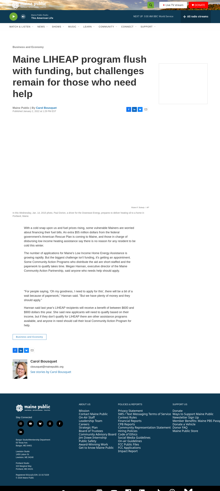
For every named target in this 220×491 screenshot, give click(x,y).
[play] (13, 24)
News (41, 34)
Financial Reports (130, 428)
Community (106, 34)
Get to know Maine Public (96, 455)
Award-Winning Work (93, 451)
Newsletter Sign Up (186, 424)
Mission (84, 418)
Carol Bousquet (46, 114)
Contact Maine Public (93, 421)
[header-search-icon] (150, 8)
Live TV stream (173, 8)
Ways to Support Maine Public (193, 421)
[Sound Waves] (183, 91)
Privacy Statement (130, 418)
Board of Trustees (91, 438)
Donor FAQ (180, 434)
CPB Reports (126, 431)
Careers (84, 431)
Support (147, 34)
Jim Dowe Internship (93, 445)
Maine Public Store (185, 438)
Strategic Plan (88, 434)
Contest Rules (127, 424)
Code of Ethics (127, 441)
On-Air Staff (87, 424)
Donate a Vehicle (184, 431)
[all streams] (196, 23)
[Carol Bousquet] (20, 376)
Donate (178, 418)
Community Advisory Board (97, 441)
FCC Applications (129, 455)
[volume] (23, 23)
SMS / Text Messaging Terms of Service (144, 421)
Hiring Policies (128, 438)
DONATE (201, 8)
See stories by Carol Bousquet (51, 379)
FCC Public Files (128, 451)
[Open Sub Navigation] (32, 34)
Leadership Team (90, 428)
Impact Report (128, 458)
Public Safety (87, 448)
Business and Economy (28, 54)
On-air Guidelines (130, 448)
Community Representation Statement (144, 434)
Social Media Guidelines (134, 445)
